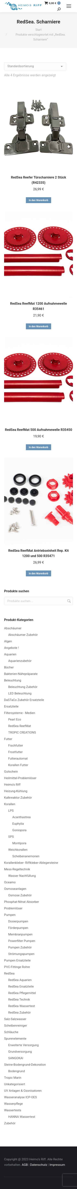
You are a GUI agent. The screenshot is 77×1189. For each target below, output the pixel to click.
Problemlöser (13, 908)
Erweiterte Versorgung (23, 1045)
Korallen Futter (18, 765)
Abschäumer (13, 628)
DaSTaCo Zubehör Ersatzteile (24, 700)
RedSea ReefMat (19, 726)
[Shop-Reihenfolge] (35, 66)
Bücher (9, 667)
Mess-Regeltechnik (17, 869)
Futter (8, 739)
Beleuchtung (12, 680)
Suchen (69, 601)
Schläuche (11, 1032)
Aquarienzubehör (20, 661)
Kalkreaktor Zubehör (18, 797)
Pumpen (10, 915)
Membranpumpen (20, 934)
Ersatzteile (11, 706)
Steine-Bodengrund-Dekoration (25, 1064)
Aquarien (10, 654)
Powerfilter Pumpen (21, 941)
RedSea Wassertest (21, 1006)
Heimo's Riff (12, 784)
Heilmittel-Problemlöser (20, 778)
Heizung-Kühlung (15, 791)
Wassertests (12, 1110)
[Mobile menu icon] (69, 6)
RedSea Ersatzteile (21, 986)
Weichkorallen (17, 850)
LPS (11, 810)
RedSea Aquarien (20, 980)
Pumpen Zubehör (20, 947)
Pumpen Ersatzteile (17, 960)
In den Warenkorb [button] (38, 200)
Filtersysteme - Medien (19, 713)
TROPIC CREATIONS (22, 732)
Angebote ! (11, 648)
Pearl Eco (14, 719)
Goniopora (19, 830)
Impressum (57, 1165)
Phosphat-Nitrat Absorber (21, 902)
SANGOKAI (15, 1058)
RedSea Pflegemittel (22, 993)
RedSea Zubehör (19, 1012)
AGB (25, 1165)
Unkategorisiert (14, 1084)
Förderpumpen (18, 928)
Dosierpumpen (18, 921)
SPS (11, 837)
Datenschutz (38, 1165)
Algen (8, 641)
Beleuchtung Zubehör (22, 687)
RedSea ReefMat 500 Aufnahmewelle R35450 (38, 430)
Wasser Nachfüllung (22, 876)
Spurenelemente (15, 1038)
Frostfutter (15, 752)
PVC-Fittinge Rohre (17, 967)
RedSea (9, 973)
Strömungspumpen (21, 954)
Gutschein (11, 771)
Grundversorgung (20, 1051)
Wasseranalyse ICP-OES (20, 1097)
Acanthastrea (21, 817)
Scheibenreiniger (15, 1025)
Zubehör (9, 1123)
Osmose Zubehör (20, 895)
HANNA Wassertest (21, 1117)
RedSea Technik (19, 999)
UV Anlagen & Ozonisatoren (23, 1091)
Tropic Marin (12, 1078)
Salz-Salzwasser (15, 1019)
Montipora (19, 843)
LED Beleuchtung (19, 693)
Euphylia (18, 824)
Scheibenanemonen (25, 856)
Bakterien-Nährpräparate (21, 674)
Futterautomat (18, 758)
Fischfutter (15, 745)
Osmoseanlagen (15, 889)
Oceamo (10, 882)
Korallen (9, 804)
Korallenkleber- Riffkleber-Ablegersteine (31, 863)
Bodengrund (16, 1071)
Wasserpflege (13, 1104)
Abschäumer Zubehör (23, 635)
